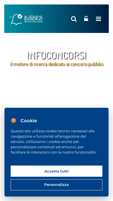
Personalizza (56, 184)
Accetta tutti (56, 171)
